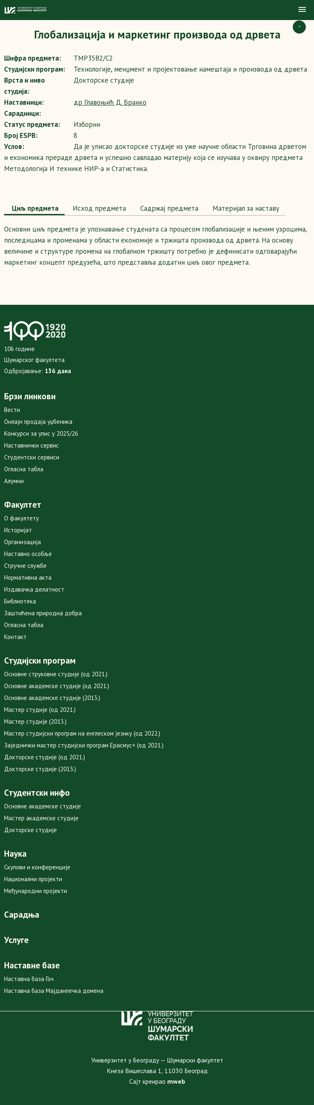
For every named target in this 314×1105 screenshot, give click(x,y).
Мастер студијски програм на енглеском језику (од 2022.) (82, 733)
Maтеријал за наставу (245, 208)
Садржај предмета (168, 208)
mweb (176, 1081)
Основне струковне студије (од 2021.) (56, 674)
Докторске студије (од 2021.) (44, 757)
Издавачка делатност (34, 589)
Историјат (18, 530)
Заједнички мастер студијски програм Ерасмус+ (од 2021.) (84, 745)
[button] (302, 10)
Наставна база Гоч (29, 979)
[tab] (34, 209)
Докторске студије (30, 830)
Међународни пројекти (35, 891)
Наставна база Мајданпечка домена (53, 991)
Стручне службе (25, 565)
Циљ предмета (34, 208)
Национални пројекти (33, 879)
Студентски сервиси (31, 457)
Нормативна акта (28, 577)
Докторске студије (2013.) (40, 769)
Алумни (14, 481)
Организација (22, 542)
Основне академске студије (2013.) (52, 698)
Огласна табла (23, 469)
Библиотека (20, 601)
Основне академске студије (42, 806)
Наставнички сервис (31, 445)
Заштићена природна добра (43, 613)
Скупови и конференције (37, 867)
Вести (12, 410)
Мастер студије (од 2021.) (40, 709)
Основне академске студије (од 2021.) (56, 686)
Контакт (15, 637)
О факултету (21, 518)
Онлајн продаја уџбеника (38, 421)
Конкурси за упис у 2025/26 (41, 433)
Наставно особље (28, 554)
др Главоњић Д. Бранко (110, 102)
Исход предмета (98, 208)
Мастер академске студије (41, 818)
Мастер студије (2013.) (35, 721)
